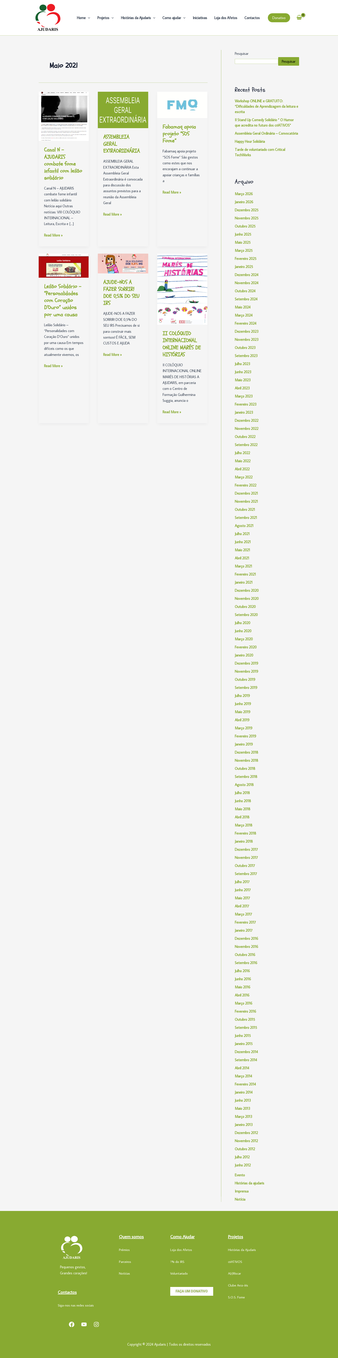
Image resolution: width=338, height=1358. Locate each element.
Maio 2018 (242, 809)
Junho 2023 (243, 372)
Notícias (124, 1273)
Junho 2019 (243, 703)
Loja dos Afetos (225, 18)
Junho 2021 (243, 542)
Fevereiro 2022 (245, 485)
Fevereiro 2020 (246, 647)
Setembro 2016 (246, 962)
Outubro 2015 (245, 1019)
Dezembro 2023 (247, 331)
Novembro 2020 (247, 598)
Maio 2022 (243, 461)
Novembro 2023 (247, 339)
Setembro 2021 (246, 517)
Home (83, 17)
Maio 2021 (242, 550)
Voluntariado (179, 1273)
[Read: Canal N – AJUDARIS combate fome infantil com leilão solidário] (64, 116)
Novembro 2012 (246, 1141)
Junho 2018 (243, 801)
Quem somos (131, 1236)
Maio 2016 (242, 987)
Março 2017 (243, 914)
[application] (88, 17)
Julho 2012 (242, 1157)
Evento (240, 1175)
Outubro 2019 (245, 679)
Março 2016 (243, 1003)
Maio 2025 (243, 242)
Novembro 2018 (246, 760)
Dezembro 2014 (246, 1052)
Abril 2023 (242, 388)
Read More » (53, 234)
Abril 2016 (242, 995)
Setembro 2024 (246, 299)
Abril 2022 (242, 469)
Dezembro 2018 (246, 752)
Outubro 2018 (245, 768)
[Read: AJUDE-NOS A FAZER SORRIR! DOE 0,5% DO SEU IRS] (123, 263)
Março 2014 (243, 1076)
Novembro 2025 (246, 218)
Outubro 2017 (245, 865)
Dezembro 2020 (247, 590)
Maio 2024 (243, 307)
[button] (279, 17)
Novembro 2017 (246, 857)
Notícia (240, 1199)
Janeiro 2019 (244, 744)
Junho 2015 (243, 1035)
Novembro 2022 (246, 428)
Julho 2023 (242, 364)
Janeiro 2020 (244, 655)
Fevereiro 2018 (245, 833)
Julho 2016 (242, 971)
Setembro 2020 (246, 614)
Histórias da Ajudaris (138, 17)
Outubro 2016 (245, 954)
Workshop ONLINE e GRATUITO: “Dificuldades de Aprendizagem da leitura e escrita (266, 106)
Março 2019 (243, 728)
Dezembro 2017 (246, 849)
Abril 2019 (242, 720)
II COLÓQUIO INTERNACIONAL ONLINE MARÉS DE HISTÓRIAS (182, 344)
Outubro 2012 (245, 1149)
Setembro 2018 (246, 776)
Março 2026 (244, 194)
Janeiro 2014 (244, 1092)
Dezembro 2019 (246, 663)
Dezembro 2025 (246, 210)
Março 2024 (244, 315)
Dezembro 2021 (246, 493)
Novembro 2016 (246, 946)
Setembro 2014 (246, 1060)
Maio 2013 (242, 1108)
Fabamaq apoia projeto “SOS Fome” (179, 134)
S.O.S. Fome (236, 1297)
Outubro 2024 (245, 291)
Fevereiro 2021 (245, 574)
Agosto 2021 (244, 525)
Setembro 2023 (246, 355)
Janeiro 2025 (244, 266)
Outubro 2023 (245, 347)
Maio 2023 (243, 380)
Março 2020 (244, 639)
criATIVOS (235, 1262)
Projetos (105, 17)
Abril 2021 (242, 558)
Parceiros (125, 1262)
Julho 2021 (242, 534)
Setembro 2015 (246, 1027)
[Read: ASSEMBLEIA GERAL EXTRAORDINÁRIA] (123, 109)
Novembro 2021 (246, 501)
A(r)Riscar (234, 1273)
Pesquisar (241, 53)
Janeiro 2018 (244, 841)
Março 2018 (243, 825)
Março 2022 (244, 477)
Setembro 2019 (246, 687)
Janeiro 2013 (244, 1124)
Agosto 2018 (244, 784)
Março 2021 (243, 566)
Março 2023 (244, 396)
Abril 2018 (242, 817)
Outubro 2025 (245, 226)
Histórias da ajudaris (249, 1183)
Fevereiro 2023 (246, 404)
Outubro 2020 (245, 606)
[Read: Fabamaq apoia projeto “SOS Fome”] (182, 104)
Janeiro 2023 (244, 412)
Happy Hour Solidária (250, 141)
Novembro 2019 (246, 671)
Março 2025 (244, 250)
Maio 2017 (242, 898)
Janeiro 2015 (244, 1043)
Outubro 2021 (245, 509)
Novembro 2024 (246, 283)
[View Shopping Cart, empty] (299, 17)
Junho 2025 (243, 234)
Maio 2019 (242, 712)
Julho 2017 (242, 882)
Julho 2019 (242, 695)
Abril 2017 (242, 906)
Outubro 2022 (245, 436)
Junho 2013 (243, 1100)
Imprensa (241, 1191)
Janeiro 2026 (244, 202)
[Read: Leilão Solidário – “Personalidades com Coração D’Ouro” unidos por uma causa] (64, 265)
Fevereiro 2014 (245, 1084)
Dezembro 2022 (246, 420)
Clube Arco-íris (238, 1285)
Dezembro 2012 (246, 1132)
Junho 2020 (243, 631)
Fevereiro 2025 (245, 258)
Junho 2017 (243, 890)
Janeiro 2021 (244, 582)
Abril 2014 (242, 1068)
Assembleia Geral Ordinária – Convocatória (266, 133)
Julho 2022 (242, 453)
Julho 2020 (242, 623)
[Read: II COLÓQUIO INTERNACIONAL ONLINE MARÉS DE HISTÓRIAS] (182, 288)
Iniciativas (200, 18)
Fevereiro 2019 (245, 736)
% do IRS (178, 1262)
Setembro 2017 (246, 873)
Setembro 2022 (246, 444)
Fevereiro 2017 (245, 922)
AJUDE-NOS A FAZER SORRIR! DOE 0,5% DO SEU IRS (121, 293)
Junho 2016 (243, 979)
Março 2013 (243, 1116)
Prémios (124, 1250)
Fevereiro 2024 (245, 323)
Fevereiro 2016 (245, 1011)
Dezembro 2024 (246, 274)
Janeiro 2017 (244, 930)
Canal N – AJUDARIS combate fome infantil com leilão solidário (63, 164)
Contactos (252, 18)
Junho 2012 (243, 1165)
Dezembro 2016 (246, 938)
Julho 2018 (242, 793)
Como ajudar (174, 17)
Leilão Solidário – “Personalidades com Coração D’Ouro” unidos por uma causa (62, 300)
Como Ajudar (182, 1236)
